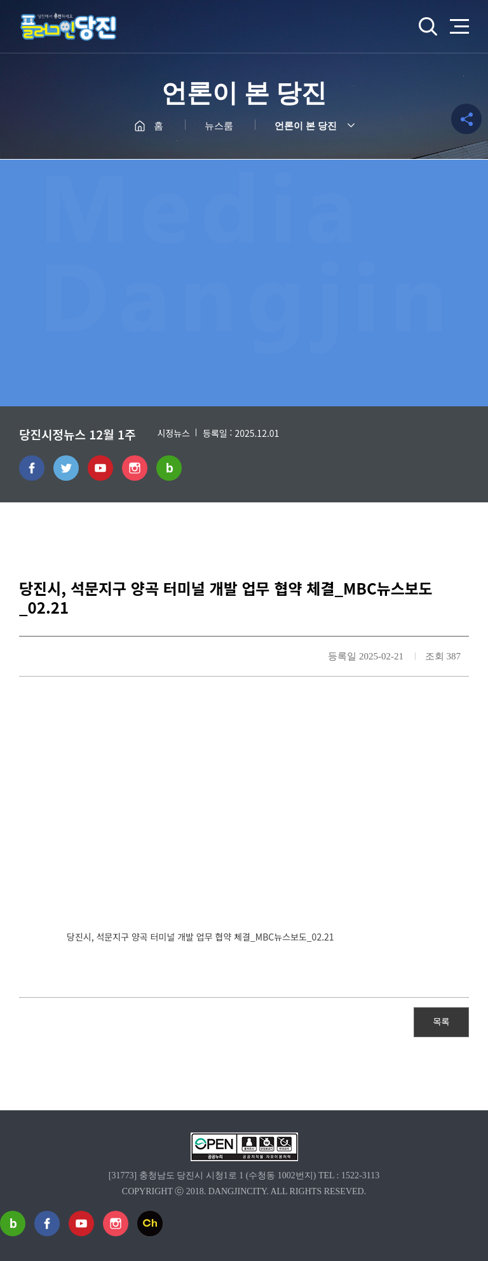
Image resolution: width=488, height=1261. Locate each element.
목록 (441, 1021)
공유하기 (466, 119)
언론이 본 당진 (305, 126)
